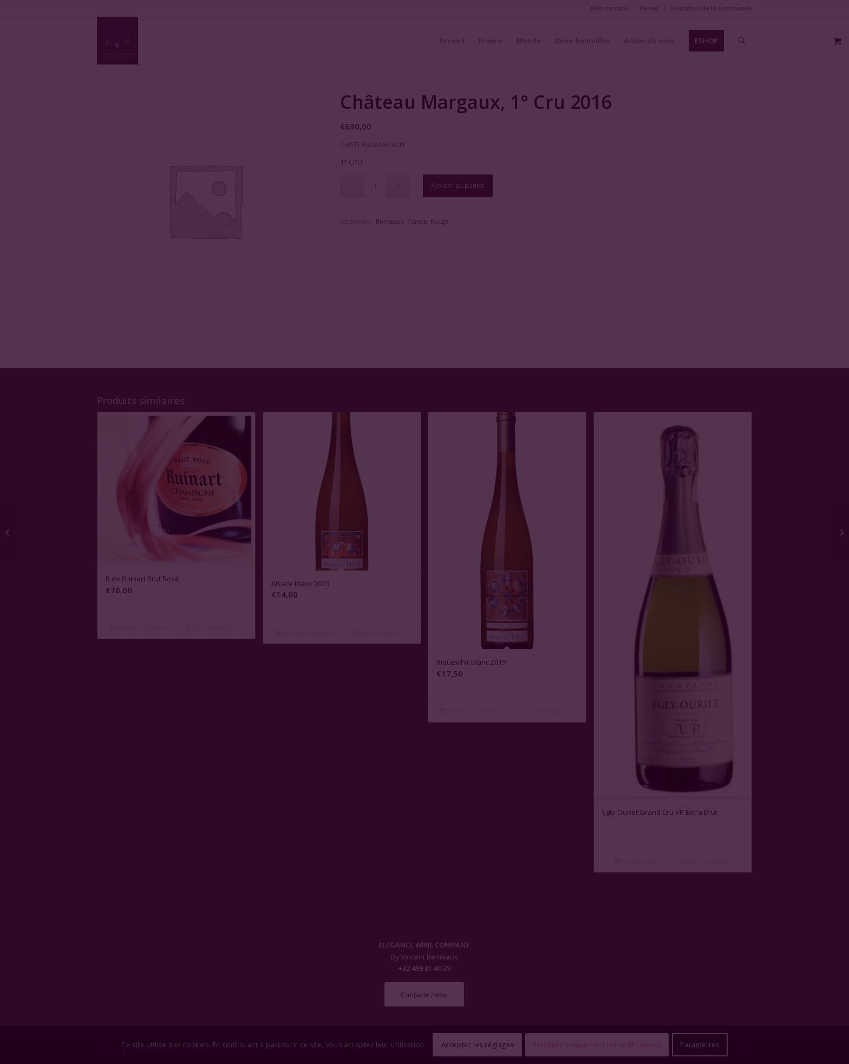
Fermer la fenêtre (424, 631)
